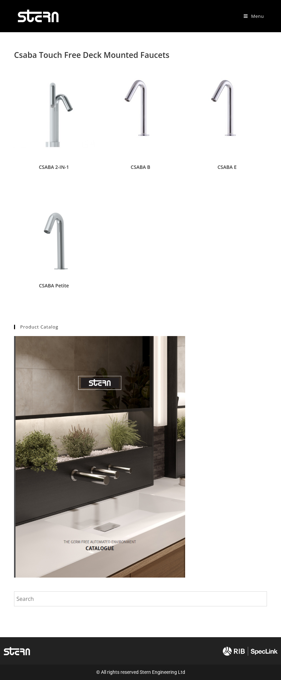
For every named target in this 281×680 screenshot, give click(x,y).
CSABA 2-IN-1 (54, 167)
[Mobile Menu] (254, 16)
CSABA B (140, 167)
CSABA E (227, 167)
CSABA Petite (54, 285)
